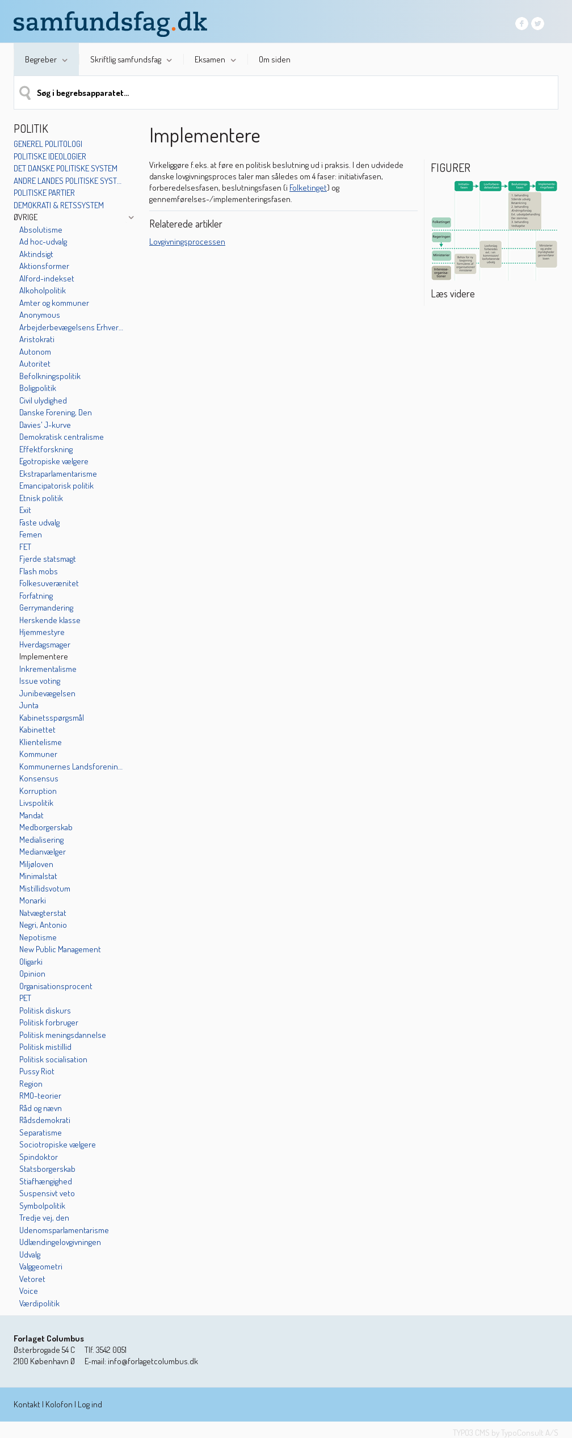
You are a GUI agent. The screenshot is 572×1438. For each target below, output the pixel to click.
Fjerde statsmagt (47, 558)
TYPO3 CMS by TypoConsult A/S (505, 1432)
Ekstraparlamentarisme (58, 473)
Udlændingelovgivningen (60, 1242)
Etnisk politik (41, 498)
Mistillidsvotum (44, 888)
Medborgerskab (46, 827)
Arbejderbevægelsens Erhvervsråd (72, 327)
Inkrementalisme (48, 668)
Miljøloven (36, 864)
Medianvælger (42, 851)
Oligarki (31, 961)
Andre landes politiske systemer (69, 180)
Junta (29, 705)
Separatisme (40, 1132)
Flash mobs (38, 571)
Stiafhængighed (45, 1181)
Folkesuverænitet (49, 583)
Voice (28, 1290)
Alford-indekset (46, 278)
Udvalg (29, 1254)
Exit (25, 509)
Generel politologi (48, 143)
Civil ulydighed (43, 400)
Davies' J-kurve (45, 424)
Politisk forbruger (48, 1022)
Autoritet (35, 363)
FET (25, 546)
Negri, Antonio (43, 924)
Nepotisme (38, 937)
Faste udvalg (39, 522)
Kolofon (59, 1404)
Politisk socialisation (53, 1059)
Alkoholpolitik (42, 290)
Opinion (32, 973)
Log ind (90, 1404)
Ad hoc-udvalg (43, 241)
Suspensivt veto (47, 1193)
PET (25, 998)
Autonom (35, 351)
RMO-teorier (40, 1095)
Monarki (32, 900)
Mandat (31, 815)
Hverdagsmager (44, 644)
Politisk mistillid (45, 1046)
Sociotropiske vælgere (57, 1144)
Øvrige (25, 217)
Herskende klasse (50, 620)
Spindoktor (38, 1156)
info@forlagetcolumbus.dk (153, 1361)
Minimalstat (38, 876)
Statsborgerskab (47, 1168)
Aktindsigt (36, 254)
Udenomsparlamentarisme (64, 1230)
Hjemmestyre (42, 632)
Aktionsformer (44, 265)
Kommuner (38, 754)
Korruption (38, 790)
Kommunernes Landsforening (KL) (72, 766)
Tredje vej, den (44, 1217)
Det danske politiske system (65, 168)
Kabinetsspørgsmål (51, 717)
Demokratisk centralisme (61, 436)
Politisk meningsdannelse (62, 1034)
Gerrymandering (46, 607)
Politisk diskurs (45, 1010)
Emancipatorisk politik (56, 485)
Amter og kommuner (54, 302)
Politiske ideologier (50, 156)
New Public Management (60, 949)
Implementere (43, 656)
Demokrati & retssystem (59, 205)
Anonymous (39, 314)
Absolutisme (40, 229)
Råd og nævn (40, 1108)
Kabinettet (37, 729)
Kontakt (27, 1404)
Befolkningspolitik (50, 376)
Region (31, 1083)
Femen (30, 534)
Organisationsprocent (55, 986)
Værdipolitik (39, 1303)
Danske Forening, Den (55, 412)
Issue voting (39, 680)
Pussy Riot (36, 1071)
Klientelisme (40, 742)
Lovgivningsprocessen (187, 241)
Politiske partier (44, 192)
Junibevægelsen (47, 693)
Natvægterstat (42, 912)
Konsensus (38, 778)
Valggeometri (40, 1266)
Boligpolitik (37, 387)
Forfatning (36, 595)
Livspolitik (36, 802)
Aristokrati (36, 339)
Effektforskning (46, 449)
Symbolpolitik (42, 1205)
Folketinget (308, 187)
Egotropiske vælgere (54, 461)
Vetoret (32, 1278)
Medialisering (41, 839)
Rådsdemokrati (44, 1120)
